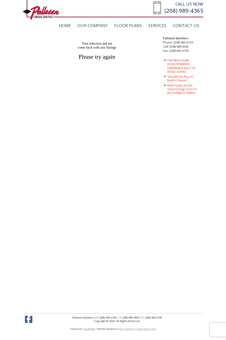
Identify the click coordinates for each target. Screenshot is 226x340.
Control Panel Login (145, 329)
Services (157, 25)
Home (65, 25)
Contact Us (186, 25)
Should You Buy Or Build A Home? (180, 78)
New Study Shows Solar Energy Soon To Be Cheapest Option (182, 89)
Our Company (92, 25)
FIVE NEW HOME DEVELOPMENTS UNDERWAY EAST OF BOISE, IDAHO (181, 66)
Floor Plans (128, 25)
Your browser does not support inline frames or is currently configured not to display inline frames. (99, 171)
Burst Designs (126, 329)
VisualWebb (89, 329)
